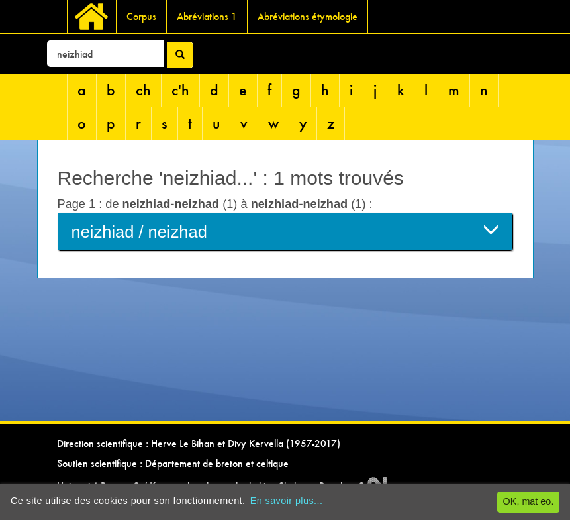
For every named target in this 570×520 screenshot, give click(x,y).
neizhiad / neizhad (285, 231)
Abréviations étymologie (307, 16)
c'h (180, 90)
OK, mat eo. (528, 501)
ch (143, 90)
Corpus (141, 16)
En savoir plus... (286, 500)
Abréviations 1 (207, 16)
